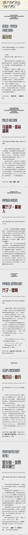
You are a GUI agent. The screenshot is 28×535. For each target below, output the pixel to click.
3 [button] (17, 529)
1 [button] (11, 334)
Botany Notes (11, 4)
